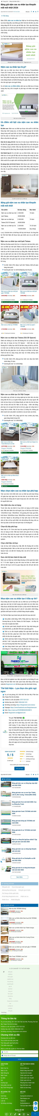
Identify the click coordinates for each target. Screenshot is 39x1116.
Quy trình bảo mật (25, 1085)
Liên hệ (3, 1101)
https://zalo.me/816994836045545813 (20, 710)
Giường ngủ (4, 1083)
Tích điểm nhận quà (6, 1045)
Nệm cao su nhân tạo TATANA (9, 324)
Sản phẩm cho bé (6, 1085)
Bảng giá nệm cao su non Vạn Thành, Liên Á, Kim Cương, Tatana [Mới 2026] (24, 794)
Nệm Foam (4, 1075)
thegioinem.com (11, 684)
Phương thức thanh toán (27, 1083)
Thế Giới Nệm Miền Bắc (27, 1106)
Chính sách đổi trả (25, 1080)
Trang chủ (5, 1)
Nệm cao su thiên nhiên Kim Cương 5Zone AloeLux (21, 938)
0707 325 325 (24, 699)
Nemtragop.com (25, 1098)
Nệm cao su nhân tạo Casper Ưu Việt (29, 442)
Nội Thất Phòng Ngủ (7, 1087)
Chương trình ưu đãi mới (8, 1038)
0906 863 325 (23, 702)
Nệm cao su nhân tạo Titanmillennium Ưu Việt (7, 442)
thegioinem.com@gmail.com (17, 713)
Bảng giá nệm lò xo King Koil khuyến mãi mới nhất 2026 (23, 869)
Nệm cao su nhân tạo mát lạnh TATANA (28, 292)
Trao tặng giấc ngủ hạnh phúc (9, 1043)
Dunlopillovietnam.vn (26, 1096)
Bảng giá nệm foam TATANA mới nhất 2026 (24, 812)
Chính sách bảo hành (26, 1075)
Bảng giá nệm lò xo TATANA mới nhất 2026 (24, 831)
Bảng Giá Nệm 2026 (14, 1)
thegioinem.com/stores (20, 1031)
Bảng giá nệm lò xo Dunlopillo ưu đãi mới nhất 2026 (23, 859)
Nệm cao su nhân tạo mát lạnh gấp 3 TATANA (9, 292)
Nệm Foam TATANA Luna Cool (18, 956)
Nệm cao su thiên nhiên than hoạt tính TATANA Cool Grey (22, 919)
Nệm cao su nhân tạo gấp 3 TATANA (27, 325)
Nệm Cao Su (4, 1068)
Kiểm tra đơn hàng (25, 1087)
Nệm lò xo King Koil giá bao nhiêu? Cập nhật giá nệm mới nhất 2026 (24, 841)
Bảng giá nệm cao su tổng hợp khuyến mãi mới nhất (24, 850)
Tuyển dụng (4, 1098)
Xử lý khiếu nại (24, 1068)
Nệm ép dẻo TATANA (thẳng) (17, 908)
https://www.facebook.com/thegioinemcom (23, 707)
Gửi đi (19, 1059)
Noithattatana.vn (25, 1103)
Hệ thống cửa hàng (6, 1103)
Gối (2, 1080)
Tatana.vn (23, 1101)
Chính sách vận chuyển (27, 1078)
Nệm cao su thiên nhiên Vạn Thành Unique (21, 928)
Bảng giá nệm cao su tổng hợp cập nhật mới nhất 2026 (24, 784)
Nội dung (6, 16)
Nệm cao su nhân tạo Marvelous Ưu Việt (10, 476)
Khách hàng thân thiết (26, 1070)
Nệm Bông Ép (5, 1073)
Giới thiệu (3, 1096)
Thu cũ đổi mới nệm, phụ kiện (9, 1040)
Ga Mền (3, 1078)
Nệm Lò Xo (4, 1070)
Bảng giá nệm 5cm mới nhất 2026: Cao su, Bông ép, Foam (24, 803)
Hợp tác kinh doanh (26, 1073)
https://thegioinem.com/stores (25, 705)
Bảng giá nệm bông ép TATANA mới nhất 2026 (23, 822)
